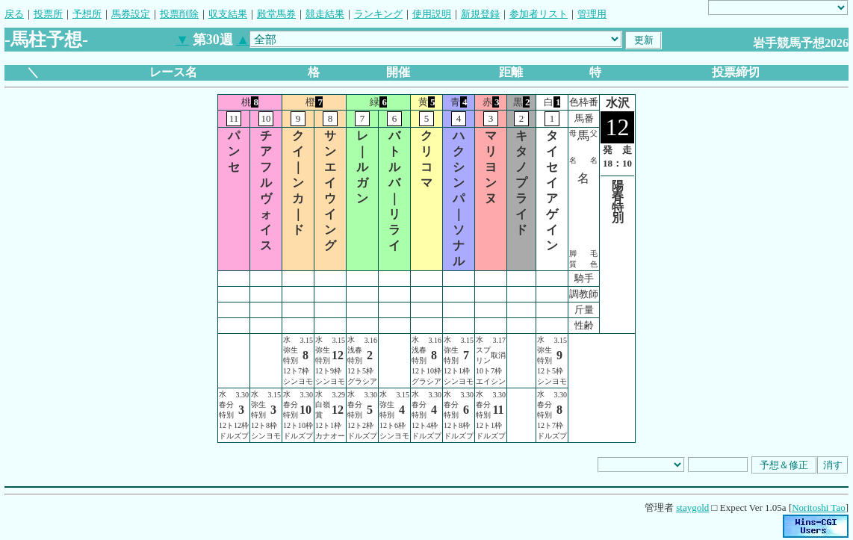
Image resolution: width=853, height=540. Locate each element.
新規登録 (480, 13)
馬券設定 (130, 13)
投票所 (48, 13)
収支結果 (227, 13)
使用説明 (431, 13)
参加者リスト (538, 13)
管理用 (592, 13)
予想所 (87, 13)
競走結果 (324, 13)
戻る (14, 13)
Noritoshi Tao (818, 507)
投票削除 (179, 13)
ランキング (378, 13)
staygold (692, 507)
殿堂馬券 (276, 13)
